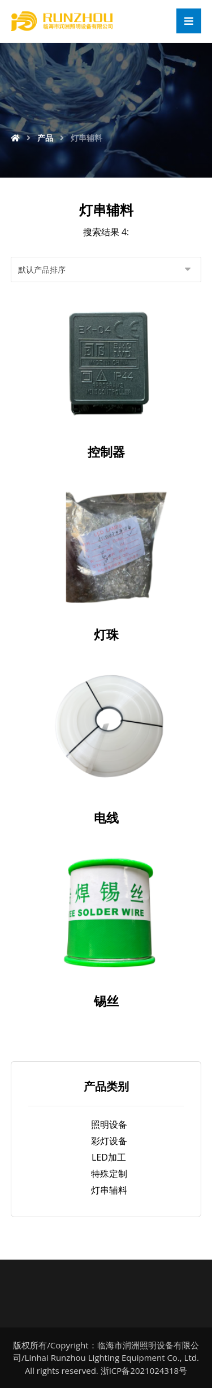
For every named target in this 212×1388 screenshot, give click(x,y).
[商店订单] (106, 269)
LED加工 (109, 1157)
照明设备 (109, 1124)
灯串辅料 (109, 1190)
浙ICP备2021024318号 (144, 1370)
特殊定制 (109, 1173)
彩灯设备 (109, 1141)
